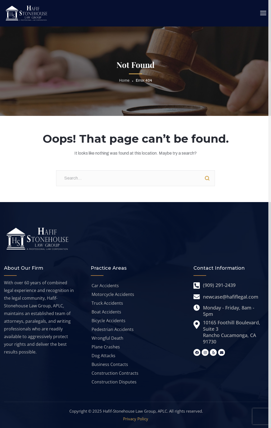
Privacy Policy (135, 418)
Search (207, 178)
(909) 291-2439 (219, 285)
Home (124, 80)
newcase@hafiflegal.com (230, 297)
